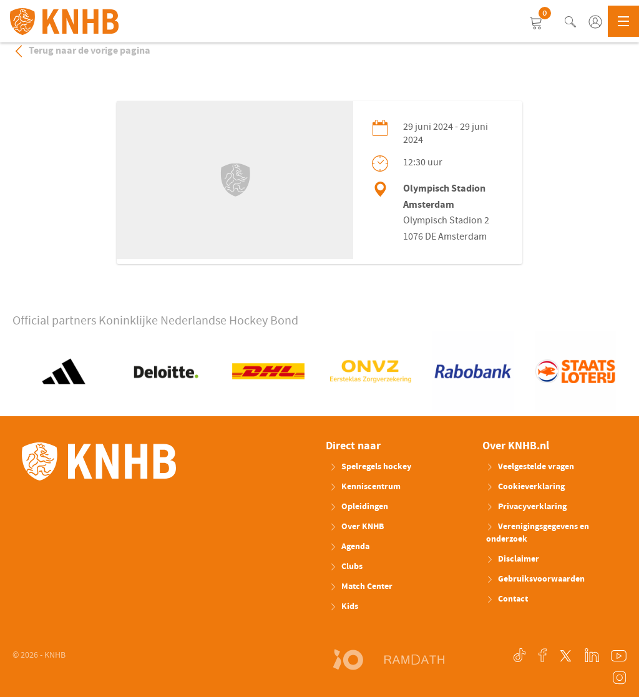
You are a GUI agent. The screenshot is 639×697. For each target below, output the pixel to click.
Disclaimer (512, 559)
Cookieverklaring (525, 486)
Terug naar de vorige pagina (81, 50)
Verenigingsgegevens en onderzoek (537, 532)
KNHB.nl (64, 21)
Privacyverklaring (526, 506)
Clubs (346, 566)
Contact (507, 599)
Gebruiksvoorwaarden (535, 579)
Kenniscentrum (365, 486)
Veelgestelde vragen (530, 467)
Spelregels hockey (370, 467)
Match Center (361, 586)
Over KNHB (356, 526)
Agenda (349, 546)
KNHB (99, 462)
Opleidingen (358, 506)
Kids (343, 606)
